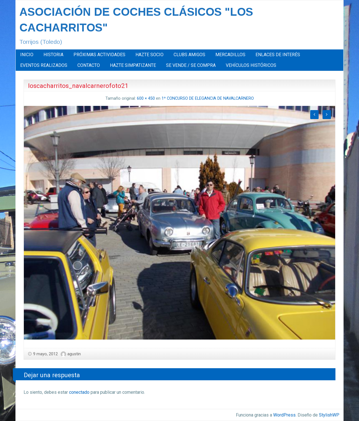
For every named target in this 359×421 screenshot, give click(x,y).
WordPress (284, 415)
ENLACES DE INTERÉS (278, 54)
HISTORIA (53, 54)
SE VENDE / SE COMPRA (191, 65)
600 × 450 (146, 98)
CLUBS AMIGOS (189, 54)
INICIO (26, 54)
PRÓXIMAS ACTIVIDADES (99, 54)
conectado (79, 392)
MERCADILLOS (230, 54)
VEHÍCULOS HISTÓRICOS (251, 65)
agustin (74, 353)
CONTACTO (88, 65)
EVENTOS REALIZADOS (43, 65)
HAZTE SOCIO (149, 54)
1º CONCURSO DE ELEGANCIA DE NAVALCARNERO (208, 98)
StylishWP (329, 415)
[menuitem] (27, 54)
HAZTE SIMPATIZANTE (133, 65)
